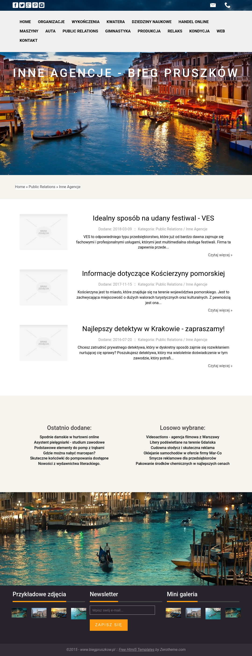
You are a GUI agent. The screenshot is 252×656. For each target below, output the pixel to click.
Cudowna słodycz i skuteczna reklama (183, 448)
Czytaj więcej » (220, 255)
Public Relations (42, 187)
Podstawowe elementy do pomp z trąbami (69, 448)
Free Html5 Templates (136, 649)
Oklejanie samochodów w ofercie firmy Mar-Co (183, 453)
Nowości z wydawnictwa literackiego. (69, 463)
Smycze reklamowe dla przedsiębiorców (182, 458)
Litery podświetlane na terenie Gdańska (183, 442)
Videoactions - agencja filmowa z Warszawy (182, 437)
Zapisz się (108, 625)
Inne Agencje (69, 187)
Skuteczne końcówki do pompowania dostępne (69, 458)
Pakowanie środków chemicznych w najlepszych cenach (183, 463)
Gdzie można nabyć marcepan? (69, 453)
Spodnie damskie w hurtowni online (69, 437)
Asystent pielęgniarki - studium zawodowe (69, 442)
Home (20, 187)
